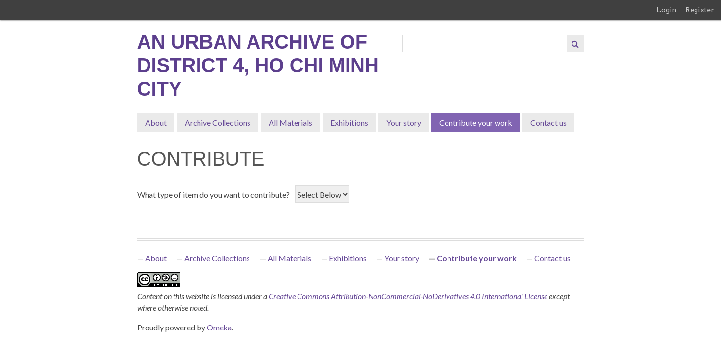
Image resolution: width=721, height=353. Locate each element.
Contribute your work (475, 122)
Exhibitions (349, 122)
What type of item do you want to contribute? (213, 194)
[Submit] (575, 43)
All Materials (290, 122)
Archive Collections (217, 122)
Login (666, 10)
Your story (403, 122)
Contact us (548, 122)
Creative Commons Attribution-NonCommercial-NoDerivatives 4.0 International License (409, 296)
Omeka (219, 327)
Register (699, 10)
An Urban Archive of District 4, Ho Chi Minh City (258, 65)
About (156, 122)
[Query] (485, 43)
